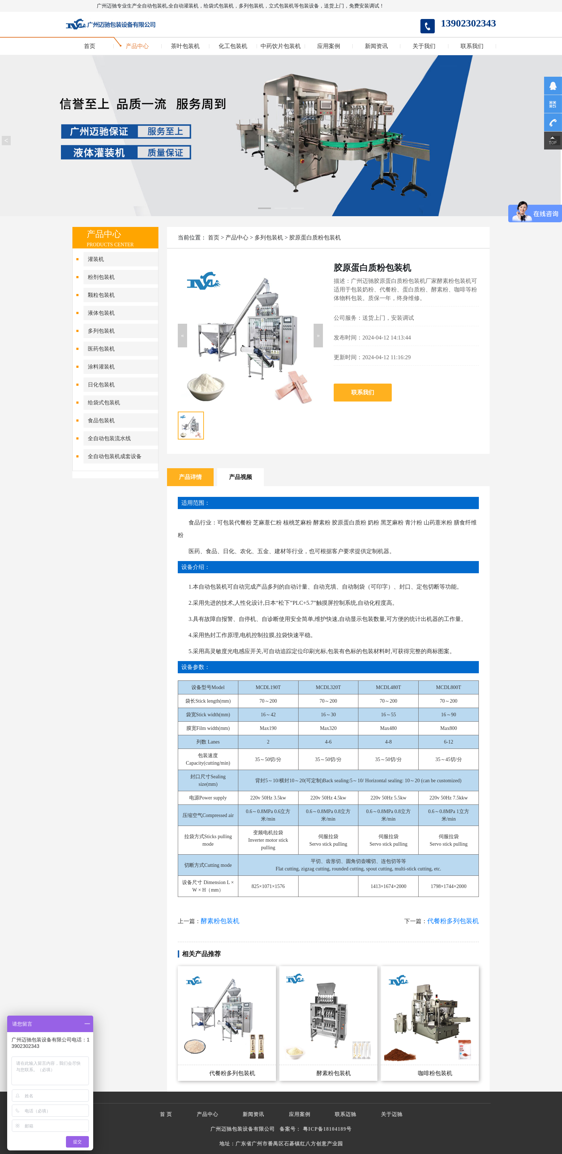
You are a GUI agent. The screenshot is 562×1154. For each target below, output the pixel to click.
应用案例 (328, 46)
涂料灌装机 (101, 367)
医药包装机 (101, 349)
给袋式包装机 (104, 402)
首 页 (166, 1114)
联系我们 (472, 46)
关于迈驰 (392, 1114)
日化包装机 (101, 385)
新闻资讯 (376, 46)
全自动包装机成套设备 (115, 456)
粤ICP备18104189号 (327, 1129)
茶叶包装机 (185, 46)
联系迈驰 (345, 1114)
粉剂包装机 (101, 277)
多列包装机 (101, 331)
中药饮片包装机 (281, 46)
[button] (182, 335)
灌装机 (96, 259)
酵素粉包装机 (220, 921)
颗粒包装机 (101, 295)
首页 (89, 46)
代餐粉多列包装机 (453, 921)
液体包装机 (101, 313)
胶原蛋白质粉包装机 (315, 237)
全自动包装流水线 (109, 438)
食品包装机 (101, 420)
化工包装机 (233, 46)
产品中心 (137, 46)
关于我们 (424, 46)
